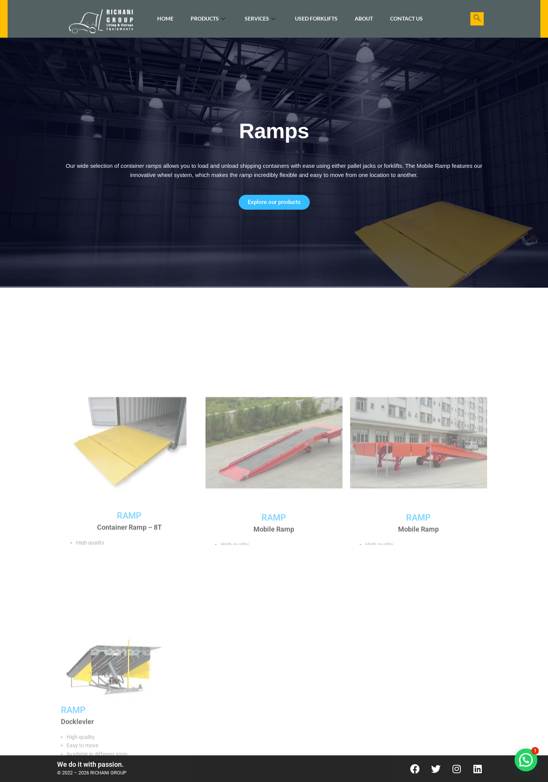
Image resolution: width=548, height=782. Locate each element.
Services (260, 18)
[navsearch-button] (477, 18)
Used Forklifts (316, 18)
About (364, 18)
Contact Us (406, 18)
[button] (526, 760)
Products (208, 18)
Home (165, 18)
